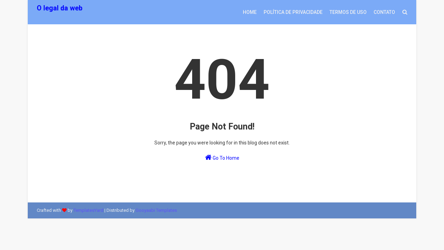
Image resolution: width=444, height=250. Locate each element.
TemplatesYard (88, 210)
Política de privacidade (293, 12)
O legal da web (60, 8)
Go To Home (222, 157)
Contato (384, 12)
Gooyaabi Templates (156, 210)
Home (250, 12)
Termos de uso (348, 12)
